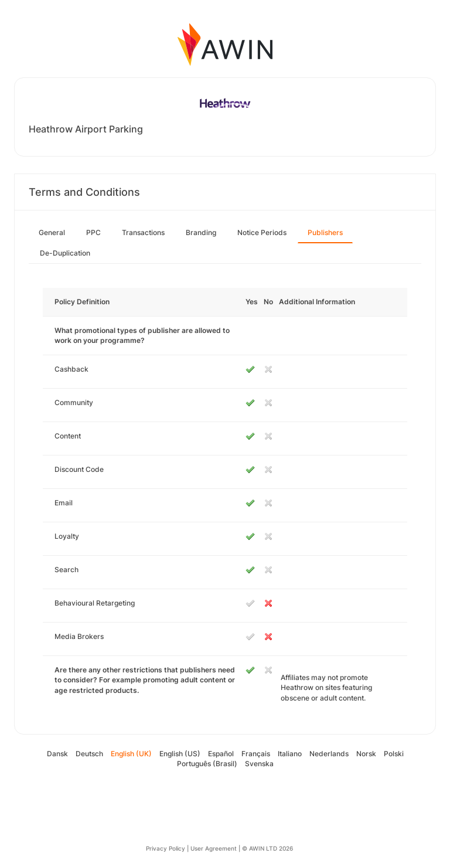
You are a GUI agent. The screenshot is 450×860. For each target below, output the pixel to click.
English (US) (179, 753)
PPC (93, 232)
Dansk (57, 753)
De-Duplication (65, 253)
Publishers (325, 232)
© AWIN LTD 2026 (267, 848)
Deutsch (89, 753)
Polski (394, 753)
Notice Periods (262, 232)
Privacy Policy (165, 848)
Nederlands (329, 753)
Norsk (366, 753)
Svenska (259, 763)
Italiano (290, 753)
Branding (201, 232)
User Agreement (213, 848)
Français (255, 753)
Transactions (143, 232)
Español (221, 753)
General (52, 232)
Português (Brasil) (207, 763)
